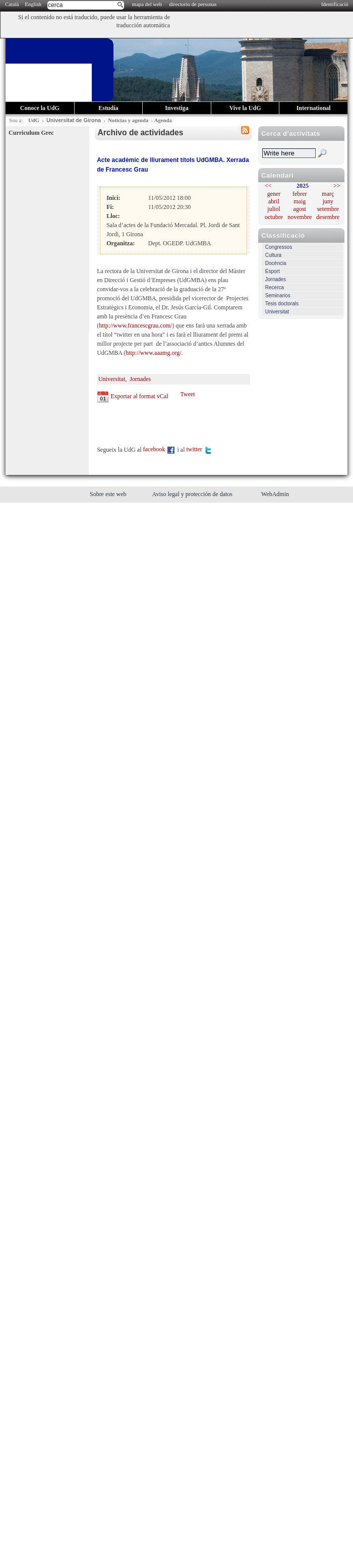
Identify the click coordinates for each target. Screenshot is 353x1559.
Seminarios (277, 295)
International (314, 108)
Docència (275, 263)
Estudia (108, 108)
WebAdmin (275, 494)
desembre (327, 217)
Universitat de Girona (73, 120)
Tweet (187, 394)
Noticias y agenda (128, 120)
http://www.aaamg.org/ (153, 352)
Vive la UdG (245, 108)
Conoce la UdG (40, 108)
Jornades (275, 279)
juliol (273, 208)
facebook (159, 449)
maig (299, 201)
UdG (33, 120)
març (328, 193)
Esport (272, 271)
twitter (199, 449)
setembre (328, 208)
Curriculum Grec (31, 132)
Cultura (273, 255)
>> (336, 185)
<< (268, 185)
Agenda (163, 120)
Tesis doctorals (282, 303)
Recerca (274, 287)
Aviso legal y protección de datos (193, 494)
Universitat (277, 311)
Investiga (177, 108)
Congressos (278, 247)
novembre (299, 217)
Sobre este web (109, 494)
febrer (299, 193)
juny (328, 201)
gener (274, 193)
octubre (274, 217)
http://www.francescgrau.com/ (135, 325)
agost (299, 208)
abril (273, 201)
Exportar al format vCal (139, 396)
